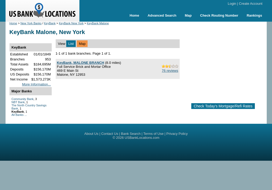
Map (188, 15)
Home (134, 15)
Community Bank (23, 99)
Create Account (251, 4)
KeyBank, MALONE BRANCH (80, 63)
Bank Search (131, 134)
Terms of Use (153, 134)
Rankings (254, 15)
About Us (91, 134)
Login (232, 4)
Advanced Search (161, 15)
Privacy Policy (177, 134)
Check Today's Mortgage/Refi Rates (223, 106)
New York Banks (30, 23)
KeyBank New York (71, 23)
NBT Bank (18, 102)
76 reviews (170, 71)
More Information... (36, 84)
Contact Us (109, 134)
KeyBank (50, 23)
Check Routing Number (219, 15)
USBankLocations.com (142, 138)
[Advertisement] (228, 60)
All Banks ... (19, 114)
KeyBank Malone (98, 23)
